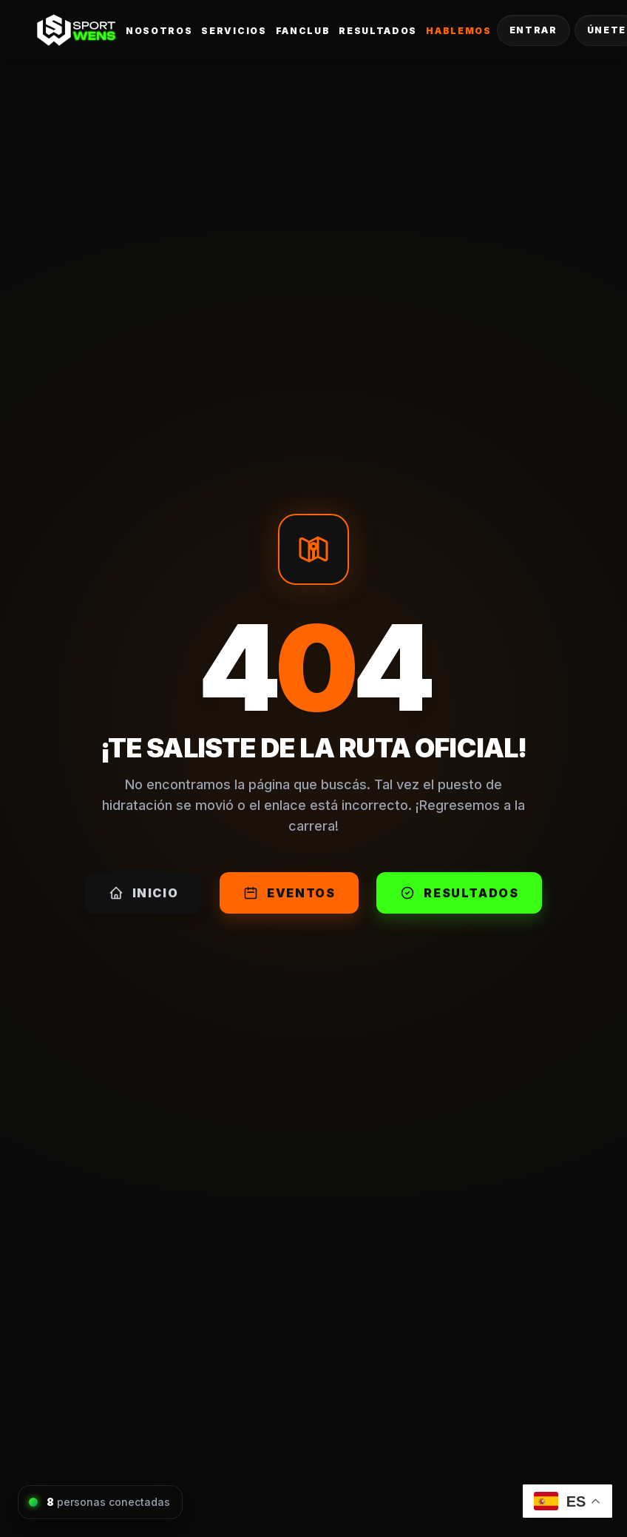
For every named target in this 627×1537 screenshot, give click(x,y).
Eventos (289, 892)
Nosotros (159, 30)
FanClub (303, 30)
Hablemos (458, 30)
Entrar (533, 30)
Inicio (144, 892)
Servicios (233, 30)
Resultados (378, 30)
